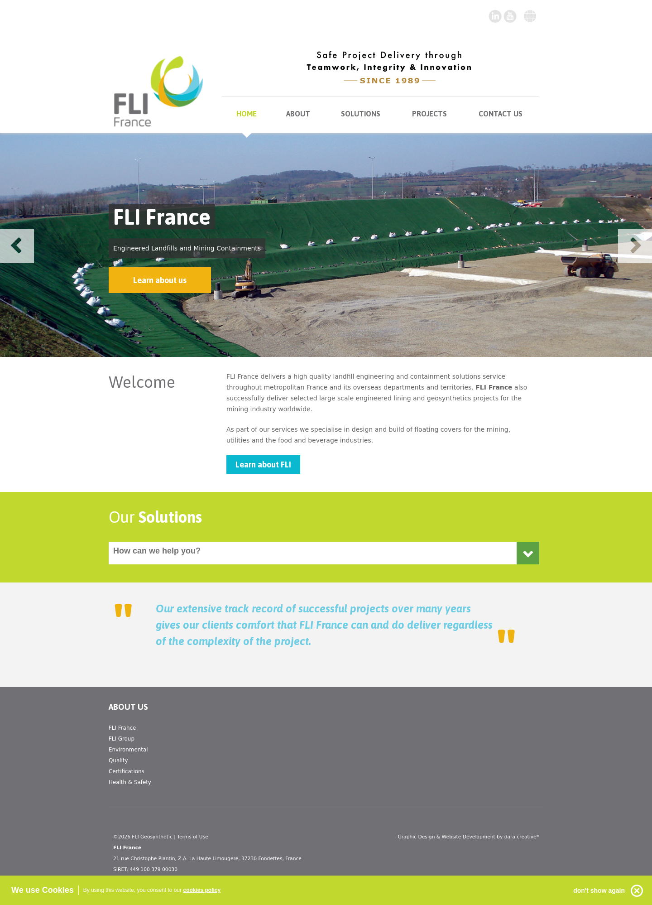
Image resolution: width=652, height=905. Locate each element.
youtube (495, 16)
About (298, 114)
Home (246, 114)
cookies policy (202, 890)
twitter (510, 16)
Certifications (126, 771)
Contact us (501, 114)
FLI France (122, 728)
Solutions (360, 114)
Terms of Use (192, 837)
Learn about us (160, 280)
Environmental (128, 749)
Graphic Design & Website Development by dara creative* (468, 837)
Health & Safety (130, 782)
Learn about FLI (263, 464)
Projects (429, 114)
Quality (118, 760)
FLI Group (121, 739)
